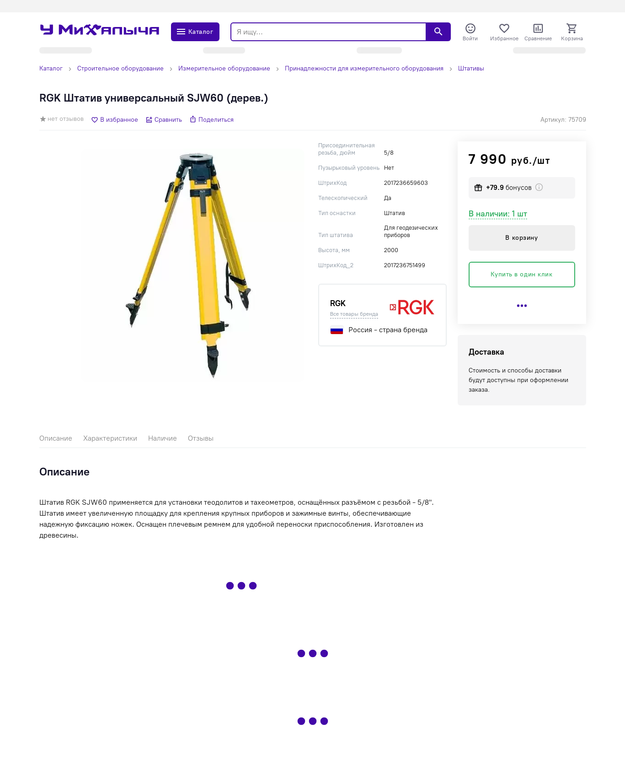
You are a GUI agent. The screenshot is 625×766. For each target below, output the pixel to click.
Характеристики (110, 438)
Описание (55, 438)
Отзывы (201, 438)
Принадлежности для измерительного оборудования (364, 68)
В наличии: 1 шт (498, 214)
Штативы (471, 68)
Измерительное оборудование (224, 68)
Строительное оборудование (120, 68)
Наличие (162, 438)
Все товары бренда (354, 314)
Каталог (51, 68)
